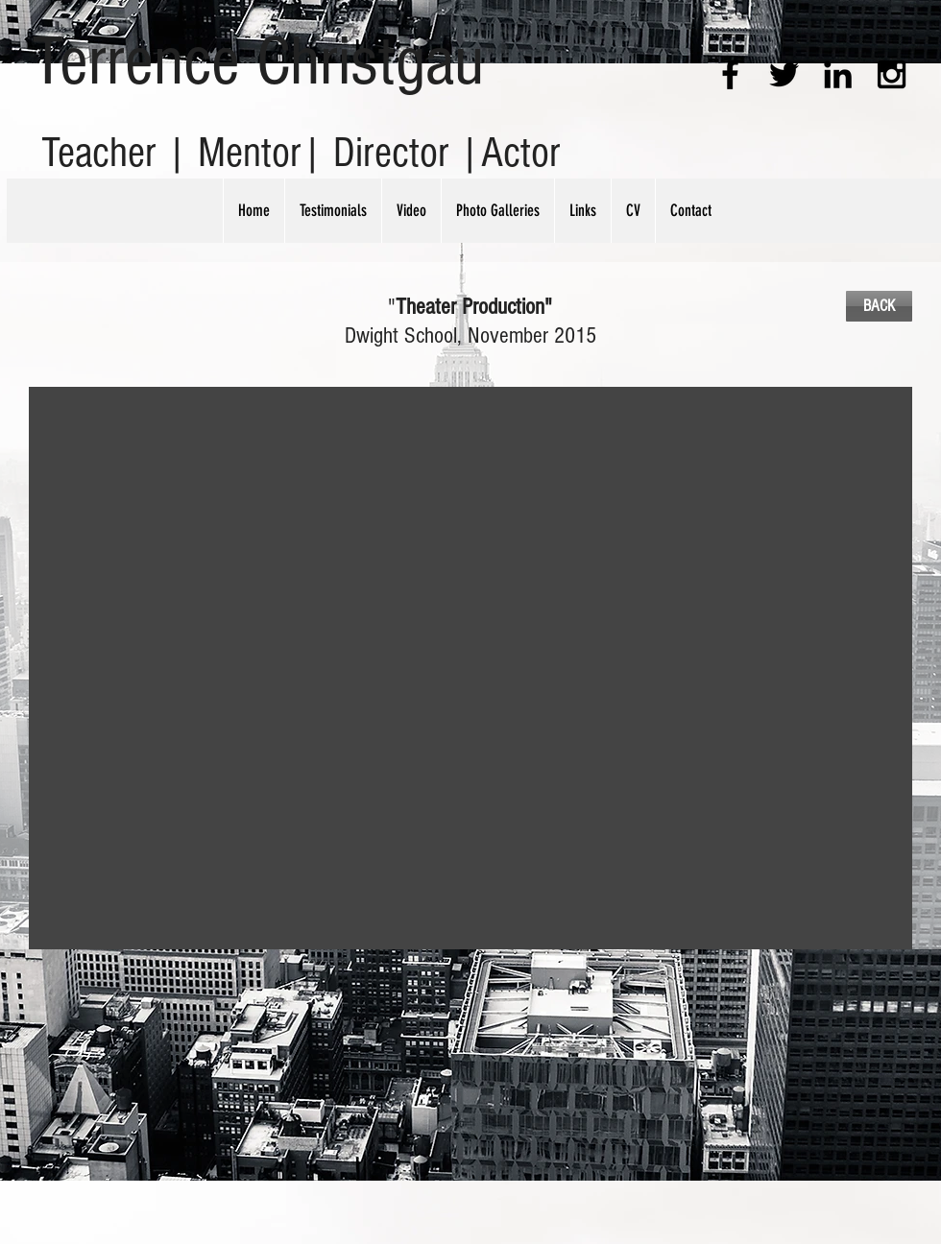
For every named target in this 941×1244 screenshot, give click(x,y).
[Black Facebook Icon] (730, 74)
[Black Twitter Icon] (784, 74)
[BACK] (879, 306)
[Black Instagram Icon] (891, 74)
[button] (470, 668)
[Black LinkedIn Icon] (837, 74)
